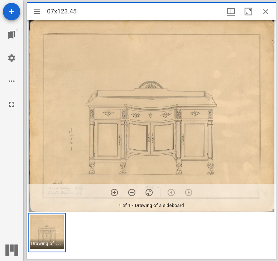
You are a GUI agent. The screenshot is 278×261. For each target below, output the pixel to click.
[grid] (151, 235)
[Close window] (265, 11)
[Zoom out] (131, 192)
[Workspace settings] (11, 58)
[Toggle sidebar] (37, 11)
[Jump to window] (11, 35)
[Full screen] (11, 104)
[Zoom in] (114, 192)
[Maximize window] (248, 11)
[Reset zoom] (149, 192)
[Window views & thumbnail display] (231, 11)
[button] (47, 232)
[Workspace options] (11, 81)
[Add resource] (11, 11)
